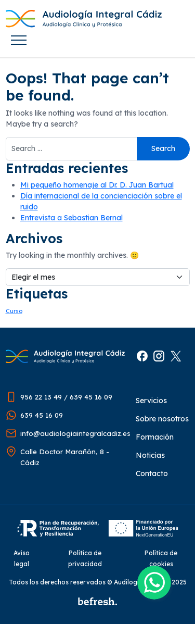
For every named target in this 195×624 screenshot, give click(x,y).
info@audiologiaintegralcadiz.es (75, 433)
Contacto (152, 473)
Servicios (151, 400)
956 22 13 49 (41, 397)
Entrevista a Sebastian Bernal (71, 217)
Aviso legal (22, 558)
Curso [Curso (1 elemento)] (14, 311)
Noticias (150, 455)
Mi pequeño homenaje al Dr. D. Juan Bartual (97, 185)
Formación (155, 437)
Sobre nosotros (162, 418)
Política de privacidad (85, 558)
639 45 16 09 (91, 397)
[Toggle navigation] (19, 40)
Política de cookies (161, 558)
